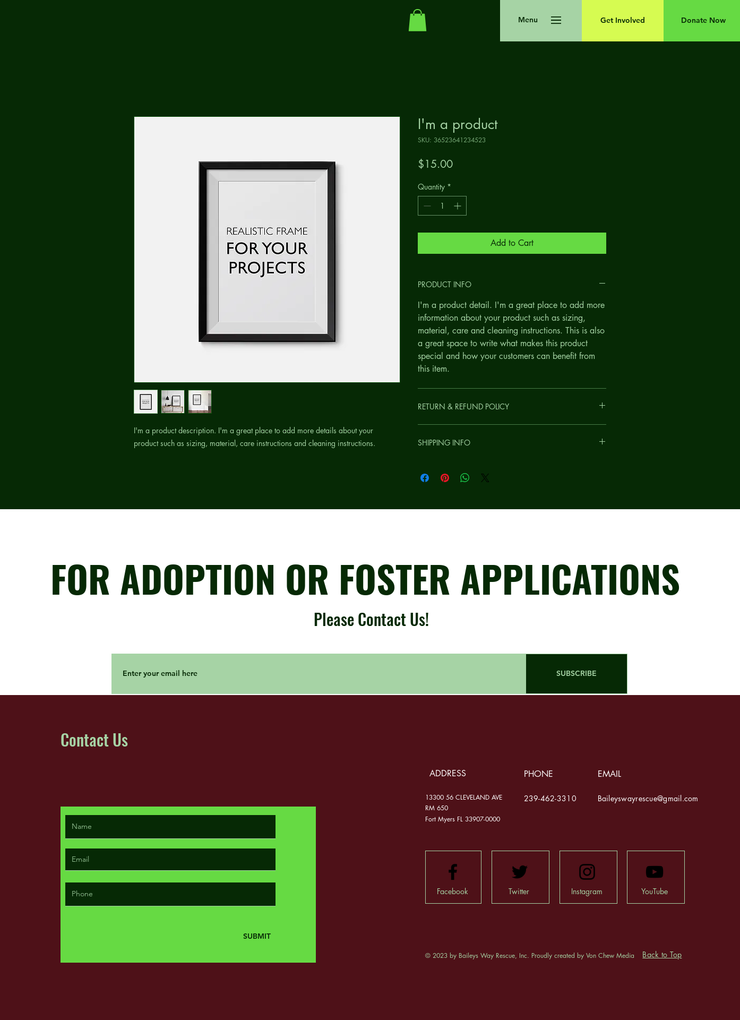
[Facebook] (453, 891)
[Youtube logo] (654, 871)
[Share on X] (485, 478)
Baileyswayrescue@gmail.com (648, 798)
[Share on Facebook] (424, 478)
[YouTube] (654, 891)
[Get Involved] (623, 20)
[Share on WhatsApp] (465, 478)
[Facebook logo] (452, 871)
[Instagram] (587, 891)
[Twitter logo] (519, 871)
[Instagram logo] (587, 871)
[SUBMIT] (256, 936)
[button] (417, 20)
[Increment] (458, 205)
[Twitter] (519, 891)
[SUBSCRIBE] (576, 674)
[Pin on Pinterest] (444, 478)
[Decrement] (426, 205)
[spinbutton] (442, 205)
